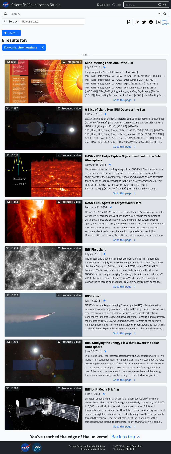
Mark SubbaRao (134, 446)
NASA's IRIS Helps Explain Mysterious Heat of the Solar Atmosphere (123, 158)
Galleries (103, 5)
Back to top (126, 437)
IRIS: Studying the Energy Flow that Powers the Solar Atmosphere (122, 345)
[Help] (5, 14)
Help (116, 5)
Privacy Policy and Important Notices (87, 446)
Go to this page (124, 100)
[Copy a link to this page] (137, 22)
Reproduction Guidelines (92, 449)
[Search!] (165, 4)
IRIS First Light (95, 249)
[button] (42, 47)
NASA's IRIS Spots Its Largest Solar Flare (113, 203)
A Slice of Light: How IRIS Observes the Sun (115, 109)
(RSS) (164, 20)
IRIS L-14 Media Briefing (102, 389)
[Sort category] (52, 21)
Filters (11, 33)
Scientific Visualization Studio (35, 5)
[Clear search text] (159, 4)
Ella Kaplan (131, 449)
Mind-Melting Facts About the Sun (109, 63)
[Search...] (139, 4)
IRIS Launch (93, 296)
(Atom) (165, 23)
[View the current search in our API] (129, 22)
